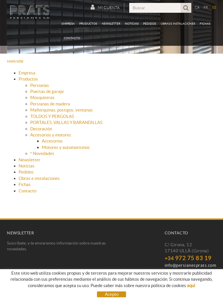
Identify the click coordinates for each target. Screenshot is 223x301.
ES (214, 7)
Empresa (27, 72)
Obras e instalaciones (39, 178)
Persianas (39, 85)
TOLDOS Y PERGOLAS (52, 116)
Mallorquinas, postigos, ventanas (61, 109)
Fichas (25, 184)
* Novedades (42, 153)
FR (206, 7)
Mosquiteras (42, 97)
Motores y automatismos (66, 147)
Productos (28, 78)
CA (197, 7)
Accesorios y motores (50, 134)
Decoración (41, 128)
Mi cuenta (105, 7)
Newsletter (29, 159)
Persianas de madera (50, 103)
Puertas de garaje (47, 91)
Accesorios (52, 140)
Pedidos (26, 171)
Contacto (27, 190)
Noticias (27, 165)
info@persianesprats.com (190, 265)
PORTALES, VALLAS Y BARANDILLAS (66, 122)
